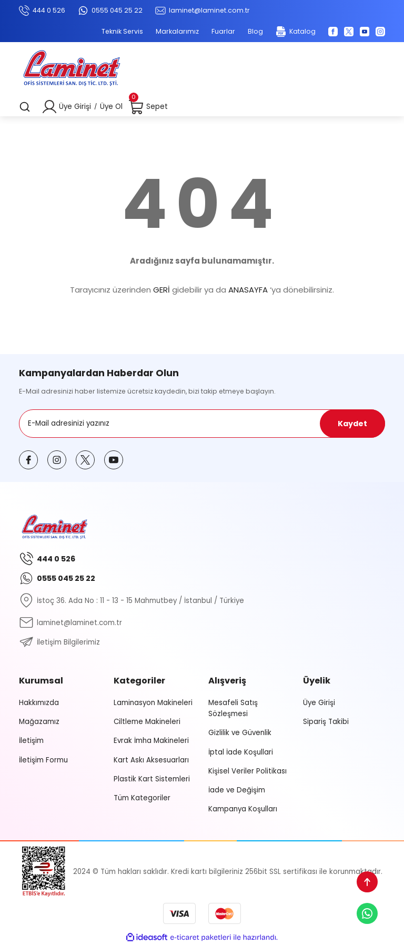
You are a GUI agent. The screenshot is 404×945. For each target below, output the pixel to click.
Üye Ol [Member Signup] (111, 107)
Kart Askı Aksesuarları (151, 760)
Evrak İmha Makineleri (151, 741)
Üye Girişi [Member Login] (75, 107)
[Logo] (71, 69)
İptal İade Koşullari (240, 752)
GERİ (161, 289)
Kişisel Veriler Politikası (247, 771)
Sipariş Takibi (326, 722)
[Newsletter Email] (202, 423)
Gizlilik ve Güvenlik (239, 733)
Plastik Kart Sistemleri (152, 779)
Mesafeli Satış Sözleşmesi (233, 708)
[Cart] (148, 106)
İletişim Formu (43, 760)
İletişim (31, 741)
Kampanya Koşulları (242, 809)
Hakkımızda (39, 703)
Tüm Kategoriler (142, 798)
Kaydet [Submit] (352, 423)
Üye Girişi (319, 703)
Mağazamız (39, 722)
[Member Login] (49, 106)
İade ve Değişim (236, 790)
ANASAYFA (248, 289)
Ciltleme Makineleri (147, 722)
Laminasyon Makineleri (153, 703)
